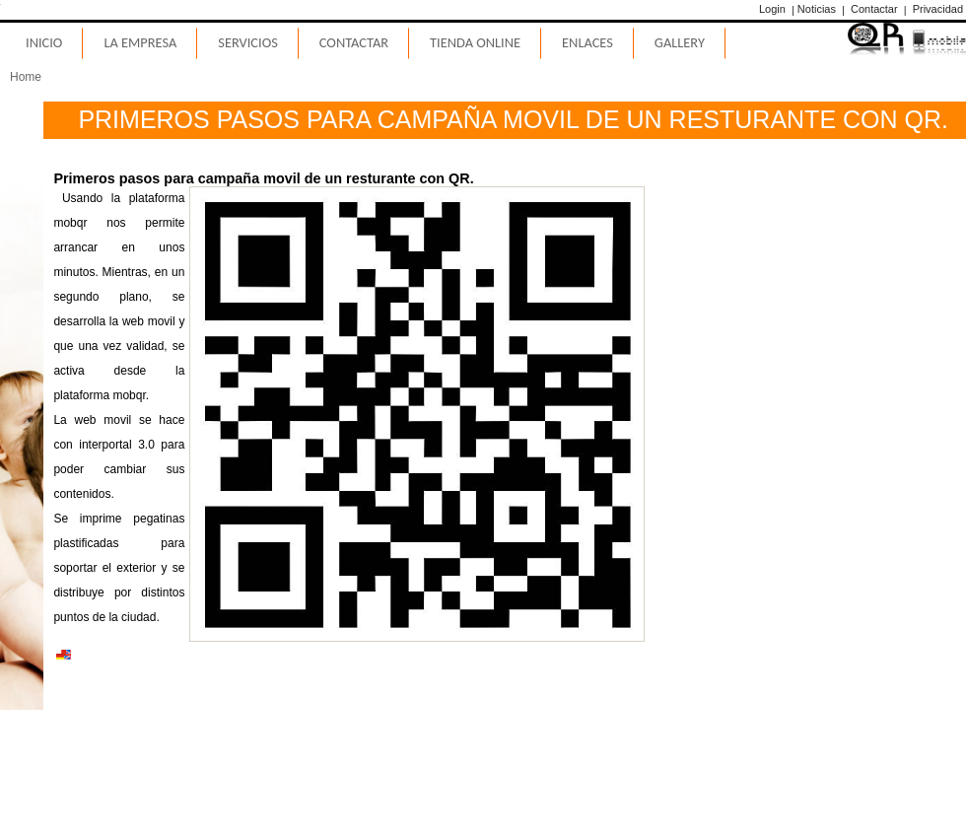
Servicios (248, 42)
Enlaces (587, 42)
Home (25, 77)
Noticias (816, 9)
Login (772, 9)
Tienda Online (475, 42)
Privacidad (938, 9)
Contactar (874, 9)
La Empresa (140, 42)
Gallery (680, 42)
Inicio (44, 42)
